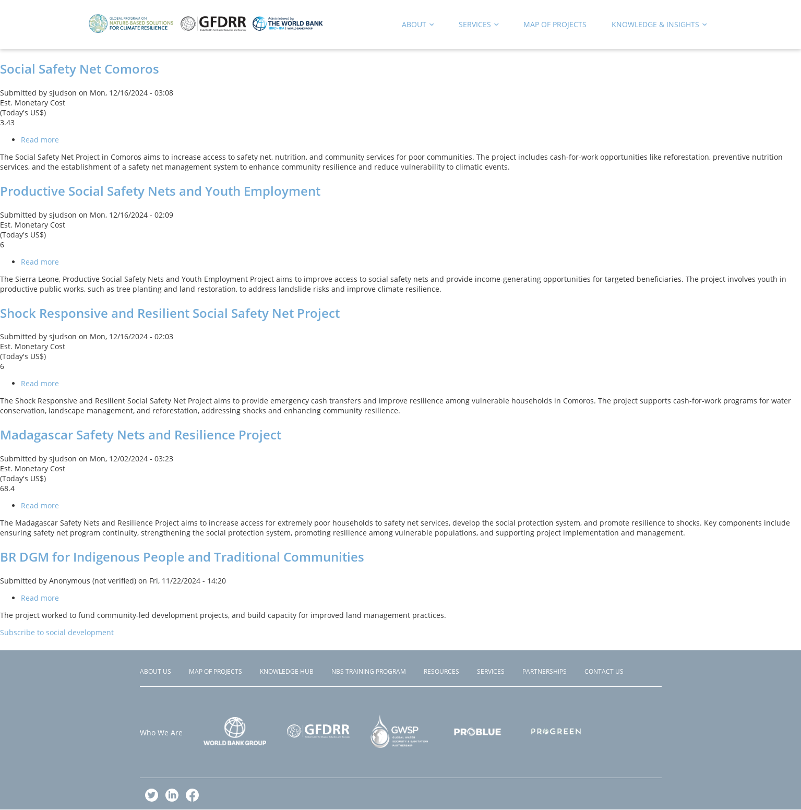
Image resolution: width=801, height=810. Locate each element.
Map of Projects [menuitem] (555, 24)
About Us (155, 671)
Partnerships (544, 671)
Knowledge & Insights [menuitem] (656, 26)
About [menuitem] (414, 26)
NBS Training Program (368, 671)
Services (491, 671)
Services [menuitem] (475, 26)
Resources (441, 671)
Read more (40, 140)
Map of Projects (215, 671)
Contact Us (604, 671)
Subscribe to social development (57, 632)
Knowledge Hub (287, 671)
